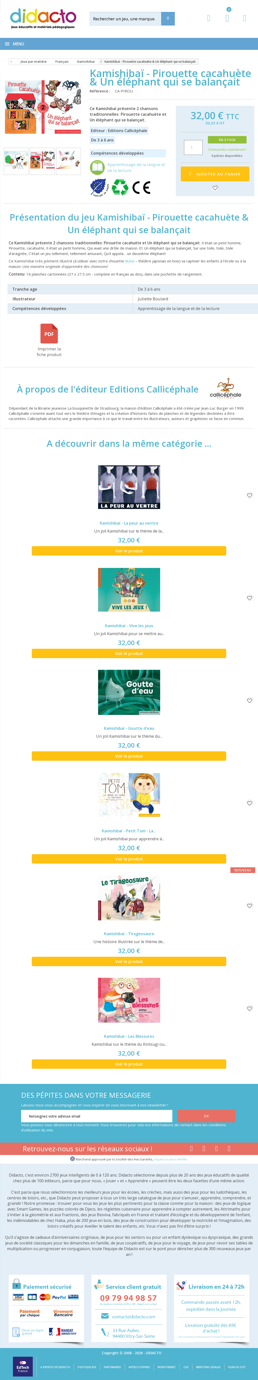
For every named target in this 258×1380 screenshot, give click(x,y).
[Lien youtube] (204, 1149)
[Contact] (244, 22)
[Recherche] (168, 19)
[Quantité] (193, 147)
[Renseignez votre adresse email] (96, 1116)
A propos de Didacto (55, 1367)
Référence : (101, 90)
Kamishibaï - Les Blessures (129, 1036)
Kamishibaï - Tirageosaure (129, 933)
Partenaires (112, 1367)
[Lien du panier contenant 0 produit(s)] (224, 23)
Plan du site (236, 1367)
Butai (129, 260)
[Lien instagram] (216, 1149)
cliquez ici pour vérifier (170, 1159)
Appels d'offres (139, 1367)
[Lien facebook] (191, 1149)
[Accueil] (10, 62)
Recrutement (167, 1367)
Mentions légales (208, 1367)
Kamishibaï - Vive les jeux (129, 625)
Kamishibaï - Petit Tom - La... (129, 831)
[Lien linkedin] (229, 1149)
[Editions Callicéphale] (221, 389)
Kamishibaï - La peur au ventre (129, 523)
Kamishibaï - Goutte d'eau (129, 728)
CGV (186, 1367)
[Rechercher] (130, 19)
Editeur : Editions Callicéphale (119, 130)
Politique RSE (87, 1367)
